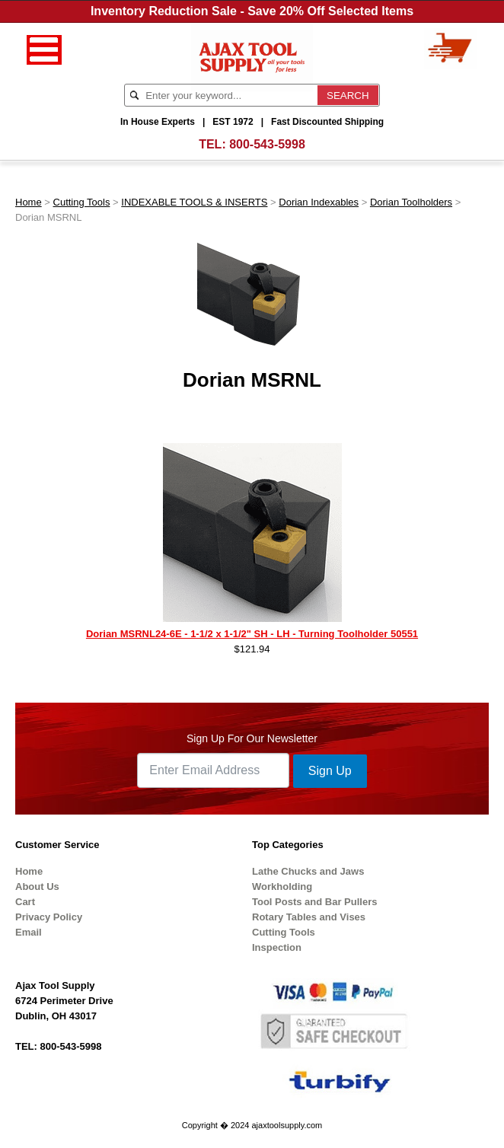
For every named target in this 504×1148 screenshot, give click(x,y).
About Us (37, 886)
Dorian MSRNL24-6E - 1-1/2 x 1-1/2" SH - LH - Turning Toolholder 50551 (252, 633)
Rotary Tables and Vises (308, 917)
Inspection (276, 947)
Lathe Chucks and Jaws (308, 871)
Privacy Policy (48, 917)
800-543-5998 (267, 144)
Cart (25, 901)
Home (28, 202)
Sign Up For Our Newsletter (252, 738)
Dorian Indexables (319, 202)
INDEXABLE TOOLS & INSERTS (194, 202)
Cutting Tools (81, 202)
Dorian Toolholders (411, 202)
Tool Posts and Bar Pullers (314, 901)
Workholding (282, 886)
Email (28, 932)
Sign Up (330, 770)
